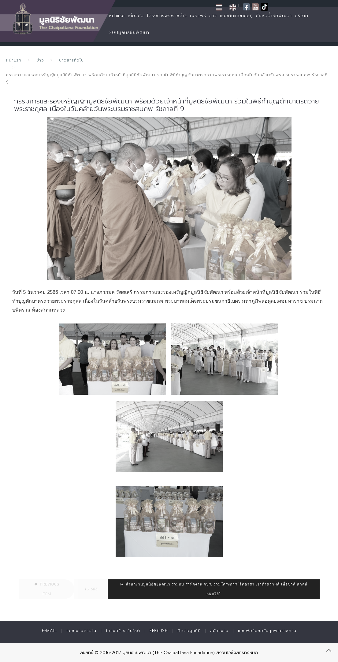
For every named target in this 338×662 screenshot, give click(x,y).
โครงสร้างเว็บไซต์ (123, 631)
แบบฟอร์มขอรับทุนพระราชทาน (267, 631)
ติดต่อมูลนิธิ (189, 631)
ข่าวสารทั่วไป (71, 60)
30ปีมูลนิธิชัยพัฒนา (129, 32)
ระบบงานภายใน (81, 631)
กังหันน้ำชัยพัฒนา (274, 16)
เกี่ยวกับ (136, 16)
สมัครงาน (219, 631)
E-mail (49, 631)
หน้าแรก (117, 16)
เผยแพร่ (198, 16)
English (159, 631)
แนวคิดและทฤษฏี (236, 16)
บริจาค (301, 16)
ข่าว (213, 16)
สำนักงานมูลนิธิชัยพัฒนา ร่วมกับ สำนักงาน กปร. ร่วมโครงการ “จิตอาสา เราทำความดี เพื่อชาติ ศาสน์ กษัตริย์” (213, 589)
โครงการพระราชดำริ (167, 16)
